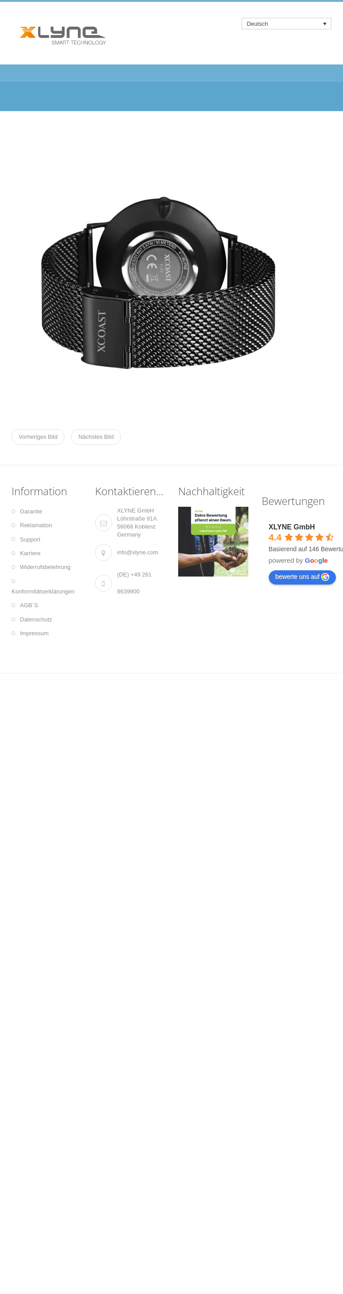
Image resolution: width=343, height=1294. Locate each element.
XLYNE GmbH (292, 527)
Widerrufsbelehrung (45, 567)
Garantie (31, 511)
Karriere (30, 553)
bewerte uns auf (302, 577)
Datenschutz (36, 619)
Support (30, 539)
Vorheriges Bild (38, 436)
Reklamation (36, 525)
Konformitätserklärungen (43, 591)
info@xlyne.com (138, 552)
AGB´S (29, 605)
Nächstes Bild (95, 436)
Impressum (34, 633)
